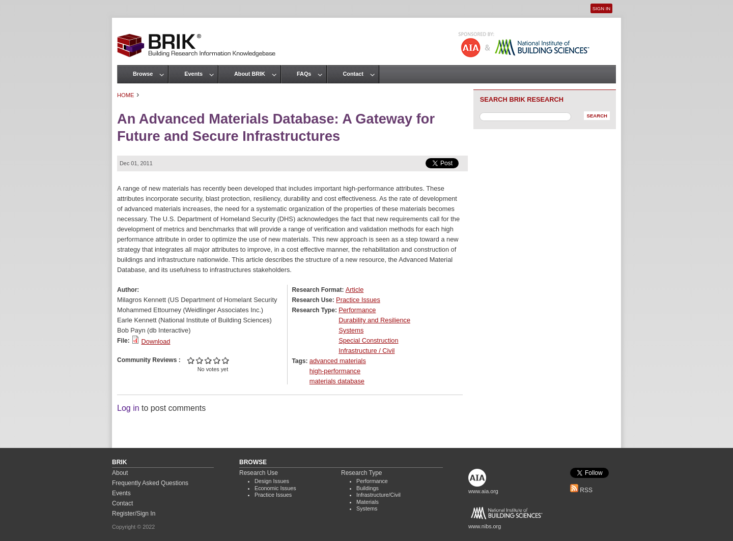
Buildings (367, 488)
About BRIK (249, 74)
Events (193, 74)
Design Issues (272, 481)
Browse (143, 74)
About (120, 472)
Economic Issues (275, 488)
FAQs (304, 74)
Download (156, 341)
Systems (351, 330)
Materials (367, 502)
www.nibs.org (484, 526)
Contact (353, 74)
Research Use (258, 472)
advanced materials (337, 361)
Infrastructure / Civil (366, 350)
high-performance (334, 371)
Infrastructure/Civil (378, 495)
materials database (336, 381)
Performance (357, 310)
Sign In (601, 8)
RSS (581, 490)
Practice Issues (358, 300)
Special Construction (368, 340)
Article (355, 289)
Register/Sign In (133, 513)
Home (125, 95)
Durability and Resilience (374, 320)
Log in (128, 408)
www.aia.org (483, 491)
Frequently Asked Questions (150, 483)
